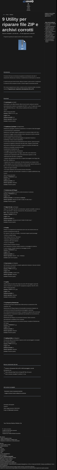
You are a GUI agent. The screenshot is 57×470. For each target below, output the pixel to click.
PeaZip (7, 227)
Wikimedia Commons (13, 410)
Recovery (8, 423)
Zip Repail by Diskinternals (12, 302)
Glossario (28, 10)
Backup (13, 423)
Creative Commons (21, 466)
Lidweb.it (2, 438)
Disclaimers (3, 449)
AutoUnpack (8, 102)
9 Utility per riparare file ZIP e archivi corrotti (20, 24)
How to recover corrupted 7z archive (13, 374)
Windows (17, 423)
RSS (1, 452)
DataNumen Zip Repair (10, 126)
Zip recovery (8, 263)
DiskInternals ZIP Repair (11, 190)
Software (28, 6)
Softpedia (23, 197)
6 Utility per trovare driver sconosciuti (9, 430)
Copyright (2, 464)
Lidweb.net (3, 439)
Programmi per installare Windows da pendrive (11, 433)
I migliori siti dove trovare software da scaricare (15, 393)
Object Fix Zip (8, 207)
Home (28, 5)
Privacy (2, 451)
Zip (21, 423)
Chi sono (2, 448)
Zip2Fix (7, 282)
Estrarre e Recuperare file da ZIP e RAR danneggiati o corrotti (19, 368)
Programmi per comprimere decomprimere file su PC (21, 89)
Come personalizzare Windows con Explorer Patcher (49, 40)
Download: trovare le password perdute (13, 391)
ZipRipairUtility (9, 338)
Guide (28, 7)
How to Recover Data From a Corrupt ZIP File (15, 372)
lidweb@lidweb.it (6, 453)
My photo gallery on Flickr (5, 444)
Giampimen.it (3, 440)
